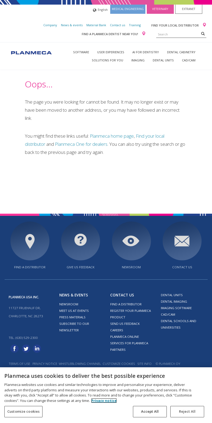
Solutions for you (107, 60)
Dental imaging (174, 301)
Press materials (72, 317)
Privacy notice (44, 364)
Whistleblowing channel (80, 364)
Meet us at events (74, 311)
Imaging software (176, 308)
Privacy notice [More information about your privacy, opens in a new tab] (104, 400)
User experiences (110, 52)
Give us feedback (80, 267)
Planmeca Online (124, 337)
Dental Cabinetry (181, 52)
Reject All (187, 411)
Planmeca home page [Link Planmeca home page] (112, 136)
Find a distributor (29, 267)
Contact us (117, 25)
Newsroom (131, 267)
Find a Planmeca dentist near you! (110, 34)
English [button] (100, 10)
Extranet (188, 9)
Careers (116, 330)
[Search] (203, 34)
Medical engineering (128, 9)
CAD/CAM (188, 60)
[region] (106, 395)
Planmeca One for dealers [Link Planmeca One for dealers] (81, 144)
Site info (144, 364)
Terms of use (19, 364)
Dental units (163, 60)
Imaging (138, 60)
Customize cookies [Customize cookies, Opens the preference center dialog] (23, 411)
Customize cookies (119, 364)
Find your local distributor (175, 25)
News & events (72, 25)
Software (81, 52)
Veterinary (160, 9)
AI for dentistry (145, 52)
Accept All (150, 411)
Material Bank (96, 25)
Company (50, 25)
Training (135, 25)
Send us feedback (125, 324)
